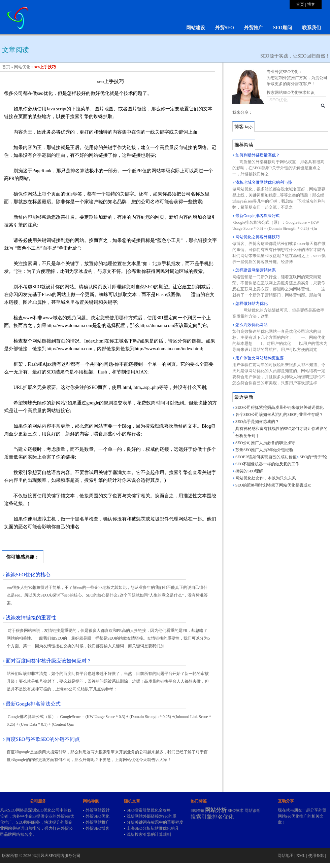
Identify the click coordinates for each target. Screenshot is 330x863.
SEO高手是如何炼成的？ (257, 421)
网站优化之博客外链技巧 (257, 237)
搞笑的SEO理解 (249, 471)
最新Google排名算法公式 (33, 704)
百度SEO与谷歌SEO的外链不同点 (43, 739)
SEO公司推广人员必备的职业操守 (265, 442)
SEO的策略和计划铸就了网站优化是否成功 (273, 485)
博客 (311, 4)
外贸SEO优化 (97, 816)
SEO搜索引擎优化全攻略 (149, 810)
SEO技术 (235, 810)
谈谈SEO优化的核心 (28, 574)
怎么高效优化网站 (251, 324)
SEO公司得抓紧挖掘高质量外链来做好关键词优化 (279, 407)
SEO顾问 (282, 27)
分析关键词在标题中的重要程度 (155, 822)
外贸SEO (224, 27)
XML (300, 855)
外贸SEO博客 (97, 828)
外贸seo (63, 816)
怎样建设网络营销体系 (255, 270)
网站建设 (195, 27)
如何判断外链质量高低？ (257, 155)
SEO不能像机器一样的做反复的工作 (267, 464)
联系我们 (311, 27)
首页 (300, 4)
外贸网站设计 (98, 810)
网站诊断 (252, 810)
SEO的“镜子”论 (313, 457)
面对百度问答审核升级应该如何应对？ (49, 660)
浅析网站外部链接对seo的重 (151, 816)
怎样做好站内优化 (251, 303)
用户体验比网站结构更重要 (259, 358)
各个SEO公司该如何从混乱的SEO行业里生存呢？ (279, 414)
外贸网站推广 (98, 822)
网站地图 (285, 855)
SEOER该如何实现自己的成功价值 (266, 457)
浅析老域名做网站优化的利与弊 (263, 182)
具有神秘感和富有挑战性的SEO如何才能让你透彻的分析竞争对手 (281, 432)
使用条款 (316, 855)
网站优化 (22, 67)
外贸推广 (253, 27)
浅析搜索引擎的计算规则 (149, 834)
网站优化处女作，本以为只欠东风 (265, 478)
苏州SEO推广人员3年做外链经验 (264, 449)
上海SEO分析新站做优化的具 (153, 828)
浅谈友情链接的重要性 (31, 617)
